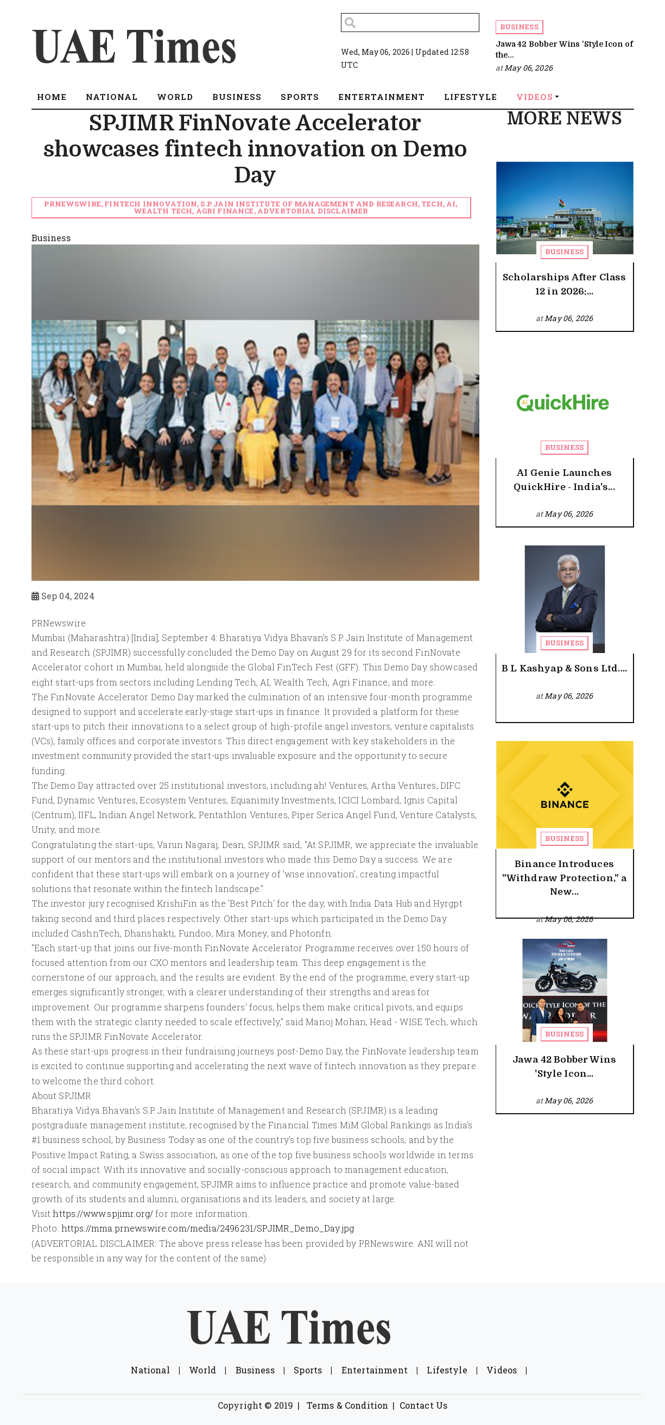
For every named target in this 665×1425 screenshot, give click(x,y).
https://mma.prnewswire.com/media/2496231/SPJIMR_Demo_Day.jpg (207, 1228)
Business (519, 27)
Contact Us (424, 1405)
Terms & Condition (348, 1405)
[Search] (410, 22)
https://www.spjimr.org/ (103, 1213)
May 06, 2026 (528, 67)
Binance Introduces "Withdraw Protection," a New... (564, 878)
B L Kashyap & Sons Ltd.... (564, 668)
